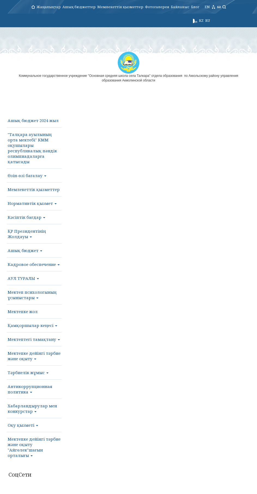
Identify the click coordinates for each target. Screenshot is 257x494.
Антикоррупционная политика (30, 389)
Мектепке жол (23, 311)
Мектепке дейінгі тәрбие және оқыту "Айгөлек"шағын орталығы (34, 447)
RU (207, 20)
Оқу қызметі (23, 425)
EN (207, 6)
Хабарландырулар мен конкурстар (32, 408)
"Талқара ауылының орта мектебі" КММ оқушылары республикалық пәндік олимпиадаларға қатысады (32, 148)
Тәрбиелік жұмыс (28, 372)
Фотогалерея (157, 6)
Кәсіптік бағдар (26, 217)
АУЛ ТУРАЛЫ (23, 278)
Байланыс (180, 6)
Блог (195, 6)
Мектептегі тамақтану (34, 339)
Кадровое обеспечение (34, 264)
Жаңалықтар (49, 6)
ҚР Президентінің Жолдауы (27, 233)
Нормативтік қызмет (32, 203)
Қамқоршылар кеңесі (32, 325)
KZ (201, 20)
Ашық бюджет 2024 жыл (33, 120)
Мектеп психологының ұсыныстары (32, 294)
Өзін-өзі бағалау (27, 175)
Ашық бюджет (25, 250)
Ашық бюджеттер (79, 6)
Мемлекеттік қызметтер (120, 6)
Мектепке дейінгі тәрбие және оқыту (34, 355)
